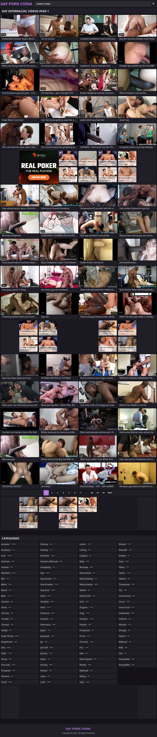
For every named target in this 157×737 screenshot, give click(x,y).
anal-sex (8, 561)
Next (110, 492)
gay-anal (48, 590)
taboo (124, 567)
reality (86, 665)
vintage (125, 630)
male (85, 561)
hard (45, 607)
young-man (127, 659)
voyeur (125, 636)
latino (85, 544)
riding (85, 676)
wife (123, 648)
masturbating (89, 579)
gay (45, 573)
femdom (47, 556)
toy (123, 590)
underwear (127, 613)
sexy (85, 682)
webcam (125, 642)
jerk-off (47, 648)
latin (45, 682)
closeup (7, 625)
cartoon (7, 602)
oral (85, 602)
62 (103, 492)
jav (44, 642)
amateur (8, 544)
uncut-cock (127, 607)
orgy (85, 613)
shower (125, 556)
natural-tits (88, 596)
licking (85, 550)
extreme (7, 676)
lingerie (86, 556)
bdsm (7, 584)
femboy (46, 550)
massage (86, 567)
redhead (86, 671)
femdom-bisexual (51, 561)
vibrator (125, 625)
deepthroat (9, 642)
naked (85, 590)
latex (45, 676)
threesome (127, 584)
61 (98, 492)
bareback (8, 573)
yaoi (123, 653)
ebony (6, 659)
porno (85, 636)
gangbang (48, 567)
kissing (46, 665)
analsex (7, 567)
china (6, 607)
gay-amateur (49, 584)
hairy (45, 596)
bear (6, 596)
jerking (46, 653)
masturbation (89, 584)
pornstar (87, 642)
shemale (125, 550)
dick (6, 648)
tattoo (125, 573)
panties (86, 625)
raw (84, 653)
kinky (45, 659)
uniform (125, 619)
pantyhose (87, 630)
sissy (124, 561)
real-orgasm (88, 659)
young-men (127, 665)
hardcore (47, 613)
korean (46, 671)
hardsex (46, 619)
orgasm (86, 607)
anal (6, 556)
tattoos (125, 579)
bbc (5, 579)
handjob (47, 602)
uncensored (127, 596)
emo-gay (8, 665)
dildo (6, 653)
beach (6, 590)
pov (84, 648)
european (8, 671)
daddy (6, 630)
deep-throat (10, 636)
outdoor (87, 619)
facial (7, 682)
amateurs (8, 550)
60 (92, 492)
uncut (125, 602)
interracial (48, 625)
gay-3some (48, 579)
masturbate (88, 573)
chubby (7, 619)
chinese (7, 613)
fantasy (46, 544)
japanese (47, 636)
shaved (125, 544)
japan (46, 630)
